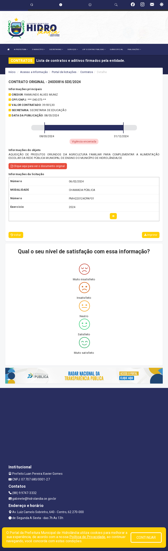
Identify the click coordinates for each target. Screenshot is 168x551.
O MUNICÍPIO (38, 49)
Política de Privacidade (87, 537)
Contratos (86, 72)
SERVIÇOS (72, 49)
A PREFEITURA (21, 49)
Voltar (16, 234)
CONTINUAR (146, 537)
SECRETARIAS (56, 49)
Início (12, 72)
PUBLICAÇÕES (134, 49)
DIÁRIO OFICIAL (116, 49)
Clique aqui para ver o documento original (38, 166)
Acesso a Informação (34, 72)
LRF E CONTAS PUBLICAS (93, 49)
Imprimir (150, 234)
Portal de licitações (64, 72)
